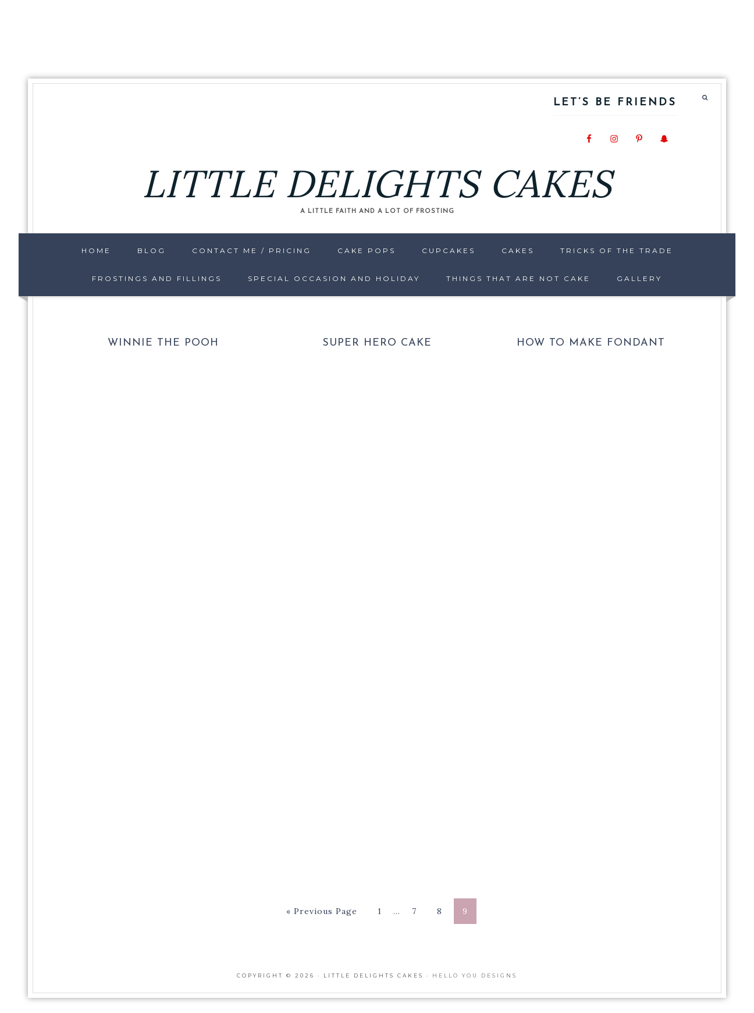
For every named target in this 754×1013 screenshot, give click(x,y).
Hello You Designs (474, 975)
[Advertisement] (377, 32)
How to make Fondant (591, 343)
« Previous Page (321, 911)
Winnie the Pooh (163, 343)
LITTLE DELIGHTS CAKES (377, 183)
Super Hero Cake (377, 343)
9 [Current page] (465, 911)
